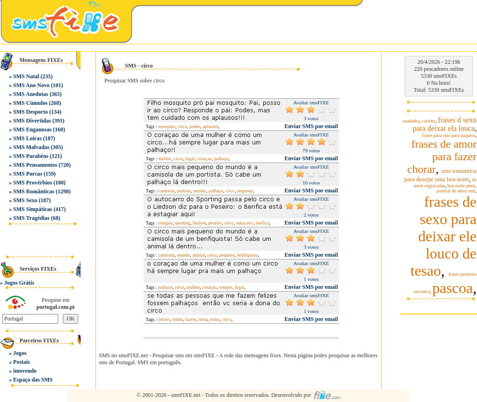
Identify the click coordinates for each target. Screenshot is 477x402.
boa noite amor (462, 185)
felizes (164, 319)
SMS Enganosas (32, 129)
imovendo (24, 371)
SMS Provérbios (32, 182)
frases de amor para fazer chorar (442, 156)
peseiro (215, 222)
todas (215, 319)
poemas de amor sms (456, 190)
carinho (429, 120)
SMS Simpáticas (32, 209)
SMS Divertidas (32, 120)
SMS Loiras (27, 138)
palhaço (221, 158)
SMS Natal (26, 76)
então (178, 319)
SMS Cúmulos (30, 103)
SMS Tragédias (31, 218)
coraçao (204, 158)
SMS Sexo (25, 200)
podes (195, 126)
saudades (410, 120)
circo (182, 126)
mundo (199, 190)
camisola (166, 190)
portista (184, 190)
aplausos (210, 126)
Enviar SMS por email (311, 126)
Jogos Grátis (19, 282)
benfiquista (247, 255)
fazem (190, 319)
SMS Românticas (33, 191)
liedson (199, 222)
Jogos (20, 353)
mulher (164, 158)
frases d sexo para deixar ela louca (445, 124)
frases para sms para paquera (449, 135)
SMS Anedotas (30, 94)
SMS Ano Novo (31, 85)
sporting (183, 222)
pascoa (452, 287)
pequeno (245, 190)
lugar (190, 158)
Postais (21, 362)
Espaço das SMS (33, 379)
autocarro (244, 222)
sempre (225, 287)
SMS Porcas (27, 173)
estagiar (165, 222)
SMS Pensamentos (35, 165)
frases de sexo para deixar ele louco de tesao (443, 236)
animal (198, 255)
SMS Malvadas (31, 147)
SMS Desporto (30, 112)
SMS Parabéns (30, 156)
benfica (262, 222)
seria (203, 319)
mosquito (167, 126)
